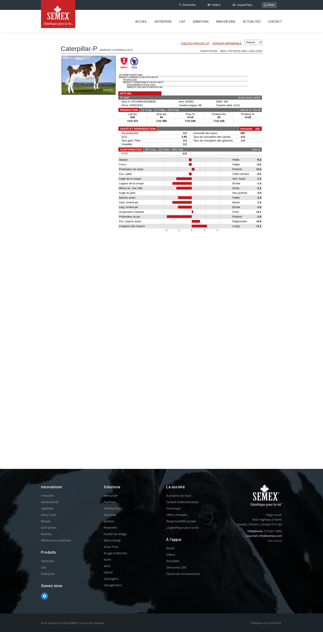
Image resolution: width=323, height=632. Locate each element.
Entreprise (163, 22)
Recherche (187, 4)
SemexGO (47, 561)
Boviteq (46, 534)
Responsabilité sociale (181, 521)
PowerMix (110, 528)
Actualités (252, 22)
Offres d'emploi (176, 515)
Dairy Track (48, 515)
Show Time (111, 547)
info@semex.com (270, 536)
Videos (170, 555)
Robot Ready (112, 540)
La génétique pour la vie (182, 528)
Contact (275, 22)
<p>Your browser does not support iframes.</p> (161, 243)
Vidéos (214, 4)
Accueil (141, 22)
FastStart (110, 502)
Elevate (46, 521)
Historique (173, 508)
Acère (107, 559)
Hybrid (108, 572)
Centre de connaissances (183, 574)
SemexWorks (50, 502)
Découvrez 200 (176, 567)
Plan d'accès (275, 541)
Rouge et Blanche (115, 553)
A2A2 (107, 566)
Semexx (109, 521)
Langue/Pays (242, 4)
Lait (182, 22)
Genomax (110, 515)
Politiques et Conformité (266, 623)
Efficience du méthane (56, 540)
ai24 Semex (48, 528)
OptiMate (47, 508)
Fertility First (112, 508)
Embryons (201, 22)
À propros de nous (178, 496)
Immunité (47, 496)
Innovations (225, 22)
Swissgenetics (113, 585)
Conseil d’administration (182, 502)
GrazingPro (111, 579)
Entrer (269, 4)
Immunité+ (111, 496)
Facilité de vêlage (115, 534)
